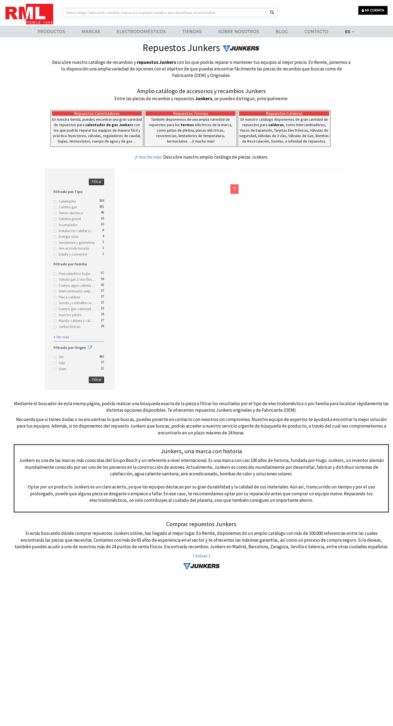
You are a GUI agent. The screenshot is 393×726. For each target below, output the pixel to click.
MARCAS (91, 31)
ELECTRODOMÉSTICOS (141, 31)
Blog (282, 31)
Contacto (316, 31)
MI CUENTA (373, 10)
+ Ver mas (61, 336)
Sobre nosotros (238, 31)
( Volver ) (201, 556)
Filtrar (97, 181)
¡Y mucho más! (148, 157)
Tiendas (192, 31)
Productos (51, 31)
